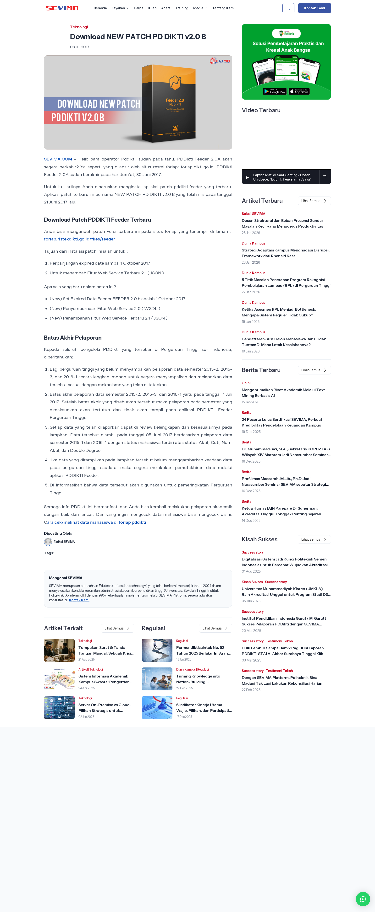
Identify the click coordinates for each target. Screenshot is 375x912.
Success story (253, 552)
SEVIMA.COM (58, 159)
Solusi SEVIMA (253, 214)
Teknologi (79, 26)
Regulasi (182, 641)
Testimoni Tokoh (279, 641)
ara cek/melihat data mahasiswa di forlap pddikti (96, 522)
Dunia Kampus (186, 669)
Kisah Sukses (252, 582)
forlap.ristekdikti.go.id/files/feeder (79, 239)
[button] (363, 899)
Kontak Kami (314, 8)
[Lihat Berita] (59, 650)
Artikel (83, 669)
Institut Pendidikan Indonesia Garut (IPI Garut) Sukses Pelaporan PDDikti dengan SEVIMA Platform (284, 624)
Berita (246, 413)
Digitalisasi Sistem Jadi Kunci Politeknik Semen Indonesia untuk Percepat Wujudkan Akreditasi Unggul (285, 565)
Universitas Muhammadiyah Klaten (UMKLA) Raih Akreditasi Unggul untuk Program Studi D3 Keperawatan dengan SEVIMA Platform (285, 594)
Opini (246, 383)
